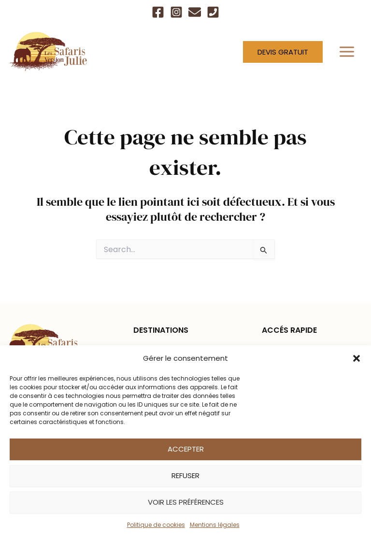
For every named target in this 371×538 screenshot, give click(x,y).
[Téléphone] (213, 12)
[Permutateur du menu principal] (346, 51)
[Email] (194, 12)
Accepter (186, 449)
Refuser (185, 475)
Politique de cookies (156, 525)
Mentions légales (215, 525)
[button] (356, 358)
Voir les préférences (186, 502)
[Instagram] (176, 12)
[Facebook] (158, 12)
